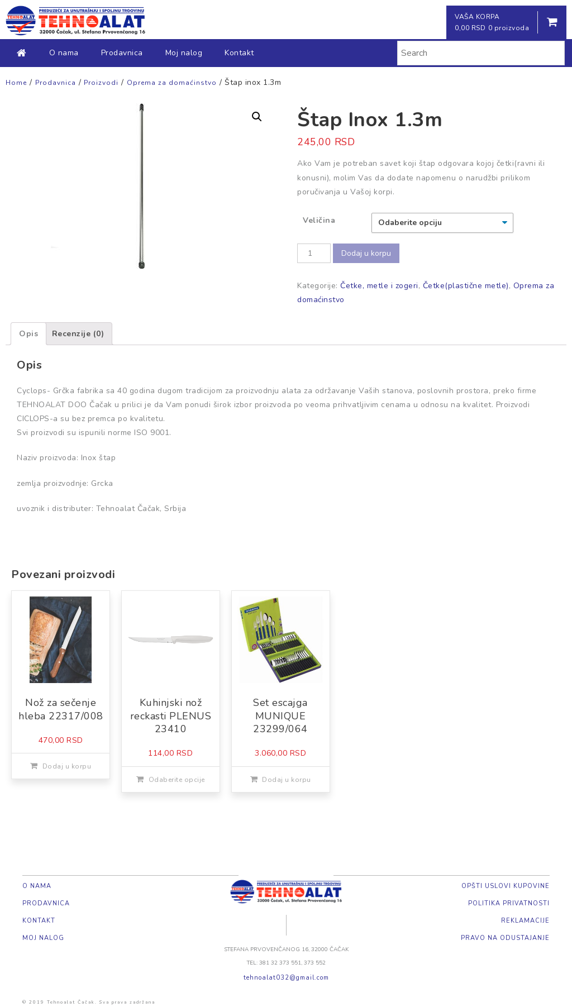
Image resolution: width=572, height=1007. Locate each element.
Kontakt (239, 52)
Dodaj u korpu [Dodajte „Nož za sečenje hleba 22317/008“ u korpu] (67, 766)
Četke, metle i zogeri (379, 285)
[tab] (28, 333)
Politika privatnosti (509, 903)
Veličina (319, 220)
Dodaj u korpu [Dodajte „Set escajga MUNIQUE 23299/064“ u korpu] (286, 779)
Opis (28, 333)
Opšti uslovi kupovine (505, 886)
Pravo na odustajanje (505, 938)
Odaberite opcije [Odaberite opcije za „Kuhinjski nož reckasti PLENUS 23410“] (177, 779)
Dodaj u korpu (366, 253)
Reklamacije (525, 921)
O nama (64, 52)
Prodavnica (122, 52)
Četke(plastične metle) (466, 285)
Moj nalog (184, 52)
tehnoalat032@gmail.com (286, 977)
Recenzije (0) (78, 333)
